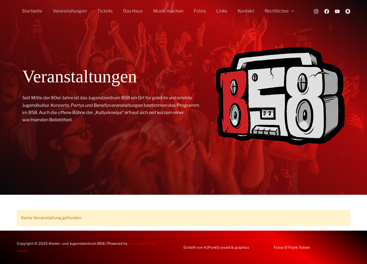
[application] (277, 11)
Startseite (31, 11)
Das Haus (127, 11)
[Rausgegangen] (347, 11)
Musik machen (161, 11)
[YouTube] (337, 11)
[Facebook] (326, 11)
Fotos (191, 11)
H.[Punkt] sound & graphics (227, 247)
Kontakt (233, 11)
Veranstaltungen (67, 11)
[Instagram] (316, 11)
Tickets (100, 11)
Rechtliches (265, 11)
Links (210, 11)
